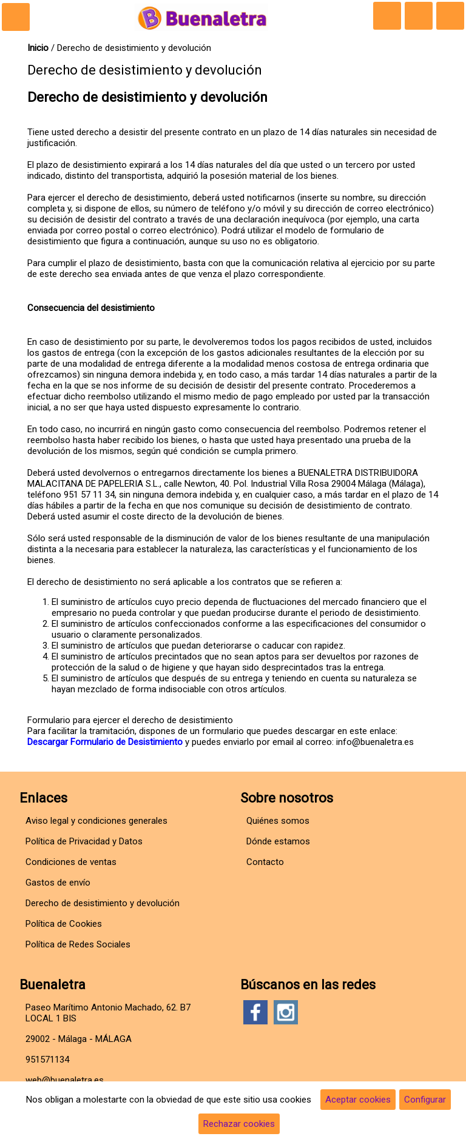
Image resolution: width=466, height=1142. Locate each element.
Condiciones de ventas (70, 861)
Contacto (265, 861)
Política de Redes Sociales (77, 944)
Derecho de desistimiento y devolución (102, 903)
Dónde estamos (278, 841)
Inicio (38, 47)
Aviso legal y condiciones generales (96, 820)
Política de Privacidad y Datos (84, 841)
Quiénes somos (277, 820)
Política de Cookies (63, 923)
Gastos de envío (57, 882)
